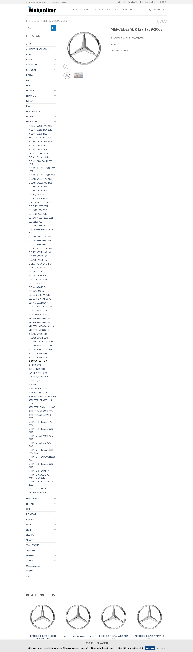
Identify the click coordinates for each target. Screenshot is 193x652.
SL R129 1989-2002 (37, 369)
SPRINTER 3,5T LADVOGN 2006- (40, 416)
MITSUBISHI (32, 498)
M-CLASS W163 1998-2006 (40, 307)
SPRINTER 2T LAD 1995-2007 (42, 407)
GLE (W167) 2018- (36, 291)
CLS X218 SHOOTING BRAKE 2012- (41, 231)
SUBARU (30, 550)
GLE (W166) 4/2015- (37, 287)
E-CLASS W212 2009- (38, 256)
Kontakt (127, 10)
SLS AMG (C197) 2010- (38, 392)
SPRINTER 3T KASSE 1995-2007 (41, 423)
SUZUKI (30, 555)
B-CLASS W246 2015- (38, 149)
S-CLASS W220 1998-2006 (40, 349)
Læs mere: (160, 648)
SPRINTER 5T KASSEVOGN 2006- (41, 465)
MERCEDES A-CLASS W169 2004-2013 (114, 637)
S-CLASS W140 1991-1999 (40, 346)
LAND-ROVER (33, 111)
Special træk (113, 10)
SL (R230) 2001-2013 (55, 20)
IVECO (29, 101)
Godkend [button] (150, 648)
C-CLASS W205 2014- (38, 190)
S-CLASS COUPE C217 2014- (41, 342)
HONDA (30, 90)
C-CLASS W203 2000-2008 (40, 183)
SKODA (30, 534)
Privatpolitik (132, 2)
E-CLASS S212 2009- (38, 244)
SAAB (29, 524)
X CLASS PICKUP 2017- (39, 492)
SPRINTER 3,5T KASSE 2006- (41, 411)
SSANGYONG (32, 545)
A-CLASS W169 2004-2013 (40, 130)
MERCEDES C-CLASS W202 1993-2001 (149, 637)
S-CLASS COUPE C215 (38, 338)
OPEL (28, 509)
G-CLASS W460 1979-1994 (40, 264)
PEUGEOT (31, 514)
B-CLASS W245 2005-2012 (40, 142)
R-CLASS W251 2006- (38, 334)
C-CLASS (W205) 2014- (39, 157)
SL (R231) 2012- (35, 365)
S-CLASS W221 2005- (38, 353)
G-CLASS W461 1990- (38, 268)
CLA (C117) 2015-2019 (38, 198)
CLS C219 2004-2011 (38, 226)
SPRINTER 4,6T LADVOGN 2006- (40, 444)
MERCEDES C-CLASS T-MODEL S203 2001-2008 (42, 637)
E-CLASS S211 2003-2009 (40, 240)
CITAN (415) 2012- (37, 194)
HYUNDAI (31, 95)
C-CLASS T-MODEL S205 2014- (42, 175)
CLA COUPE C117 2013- (39, 202)
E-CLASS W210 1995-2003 (40, 248)
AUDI (28, 54)
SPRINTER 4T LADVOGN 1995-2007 (42, 458)
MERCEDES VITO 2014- (39, 330)
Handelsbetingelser (147, 2)
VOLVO (30, 571)
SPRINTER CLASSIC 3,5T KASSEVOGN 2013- (39, 476)
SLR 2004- (33, 384)
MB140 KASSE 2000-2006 (40, 322)
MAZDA (30, 116)
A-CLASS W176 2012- (38, 134)
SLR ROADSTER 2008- (38, 388)
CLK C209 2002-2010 (38, 214)
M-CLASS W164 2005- (38, 311)
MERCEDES (32, 20)
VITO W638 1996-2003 (39, 489)
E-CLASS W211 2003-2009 (40, 252)
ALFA (28, 44)
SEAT (28, 529)
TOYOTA (30, 560)
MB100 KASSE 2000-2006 (40, 318)
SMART (30, 540)
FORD (29, 85)
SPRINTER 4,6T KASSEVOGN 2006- (41, 437)
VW (28, 576)
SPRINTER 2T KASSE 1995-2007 (41, 401)
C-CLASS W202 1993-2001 (40, 179)
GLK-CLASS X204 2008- (39, 303)
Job (124, 2)
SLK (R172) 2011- (36, 381)
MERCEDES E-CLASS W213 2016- (78, 636)
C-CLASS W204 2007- (38, 187)
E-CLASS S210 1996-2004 (40, 236)
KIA (28, 106)
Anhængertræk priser (92, 10)
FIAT (28, 80)
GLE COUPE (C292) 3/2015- (41, 299)
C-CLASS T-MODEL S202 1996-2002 (42, 169)
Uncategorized (33, 566)
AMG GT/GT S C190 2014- (40, 138)
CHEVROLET (32, 64)
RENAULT (31, 519)
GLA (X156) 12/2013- (38, 279)
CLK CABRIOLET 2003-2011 (41, 218)
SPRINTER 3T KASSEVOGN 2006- (41, 430)
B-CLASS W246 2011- (38, 145)
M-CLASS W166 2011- (38, 314)
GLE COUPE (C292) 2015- (40, 295)
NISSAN (30, 503)
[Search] (119, 2)
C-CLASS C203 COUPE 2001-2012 (41, 162)
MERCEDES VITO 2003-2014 (41, 326)
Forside (75, 10)
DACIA (29, 75)
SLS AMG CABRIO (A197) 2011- (42, 396)
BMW (29, 59)
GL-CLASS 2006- (36, 271)
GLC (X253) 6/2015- (37, 283)
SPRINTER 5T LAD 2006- (39, 471)
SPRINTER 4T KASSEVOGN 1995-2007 (41, 451)
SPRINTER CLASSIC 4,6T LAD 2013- (42, 483)
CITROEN (31, 70)
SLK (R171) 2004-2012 (38, 377)
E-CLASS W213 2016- (38, 260)
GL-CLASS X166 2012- (38, 275)
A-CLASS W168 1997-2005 (40, 126)
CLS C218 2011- (35, 222)
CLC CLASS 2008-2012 (38, 206)
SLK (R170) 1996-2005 (38, 373)
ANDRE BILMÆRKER (36, 49)
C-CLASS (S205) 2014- (38, 153)
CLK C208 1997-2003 (38, 210)
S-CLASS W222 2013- (38, 357)
